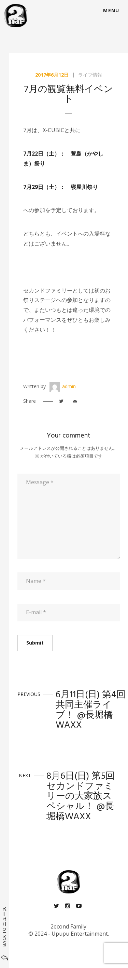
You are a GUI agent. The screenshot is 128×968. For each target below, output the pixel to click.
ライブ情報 (90, 75)
